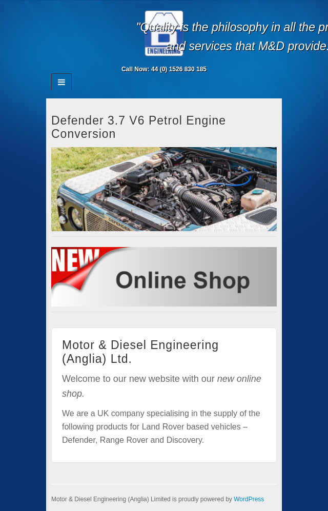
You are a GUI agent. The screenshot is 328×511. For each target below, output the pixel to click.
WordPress (249, 499)
